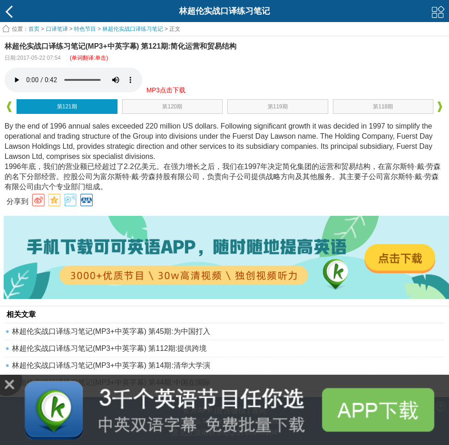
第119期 (278, 106)
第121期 (67, 106)
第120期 (172, 106)
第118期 (383, 106)
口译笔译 (57, 29)
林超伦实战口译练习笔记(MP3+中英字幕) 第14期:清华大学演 (111, 365)
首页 (33, 29)
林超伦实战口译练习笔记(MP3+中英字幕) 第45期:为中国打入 (111, 331)
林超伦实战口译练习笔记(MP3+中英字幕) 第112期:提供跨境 (109, 348)
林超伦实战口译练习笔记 (132, 29)
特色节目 (85, 29)
